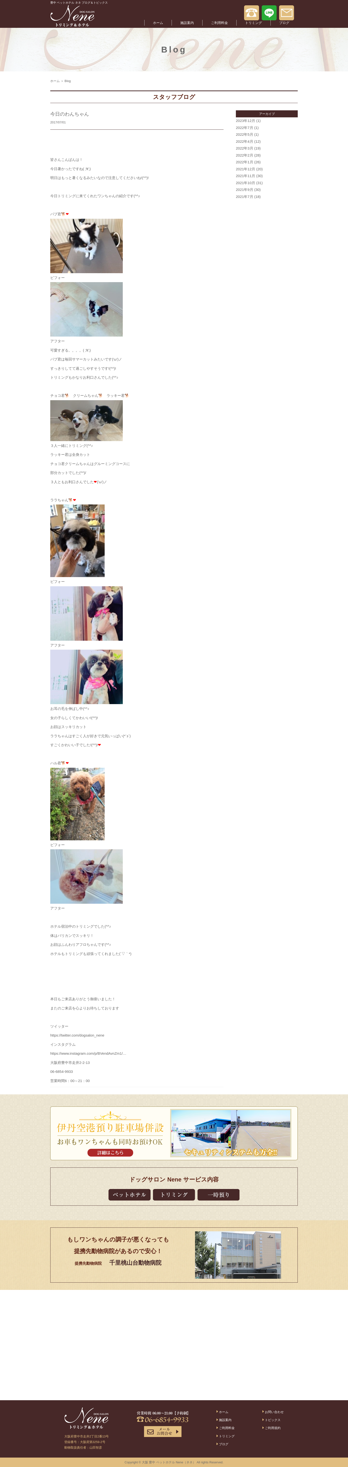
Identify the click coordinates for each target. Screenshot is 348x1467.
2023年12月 (245, 121)
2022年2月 (244, 155)
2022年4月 (244, 141)
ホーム (158, 23)
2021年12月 (245, 169)
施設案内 (187, 23)
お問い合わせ (274, 1412)
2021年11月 (245, 176)
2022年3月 (244, 148)
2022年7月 (244, 128)
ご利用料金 (219, 23)
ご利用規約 (273, 1428)
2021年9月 (244, 190)
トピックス (273, 1420)
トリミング (253, 23)
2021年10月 (245, 183)
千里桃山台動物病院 (135, 1262)
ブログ (284, 23)
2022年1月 (244, 162)
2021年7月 (244, 197)
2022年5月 (244, 134)
